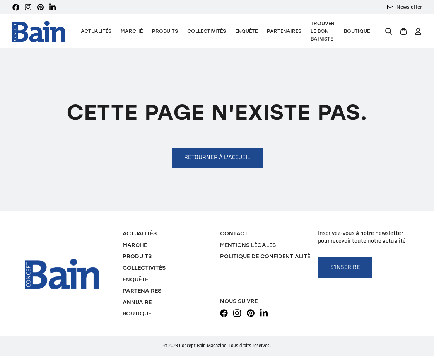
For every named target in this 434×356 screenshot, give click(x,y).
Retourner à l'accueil (217, 158)
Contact (234, 233)
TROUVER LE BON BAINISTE (323, 31)
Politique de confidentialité (265, 256)
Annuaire (137, 302)
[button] (165, 31)
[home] (38, 31)
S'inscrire (345, 267)
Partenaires (284, 31)
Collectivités (206, 31)
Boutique (357, 31)
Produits (137, 256)
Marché (132, 31)
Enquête (246, 31)
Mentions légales (248, 245)
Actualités (96, 31)
